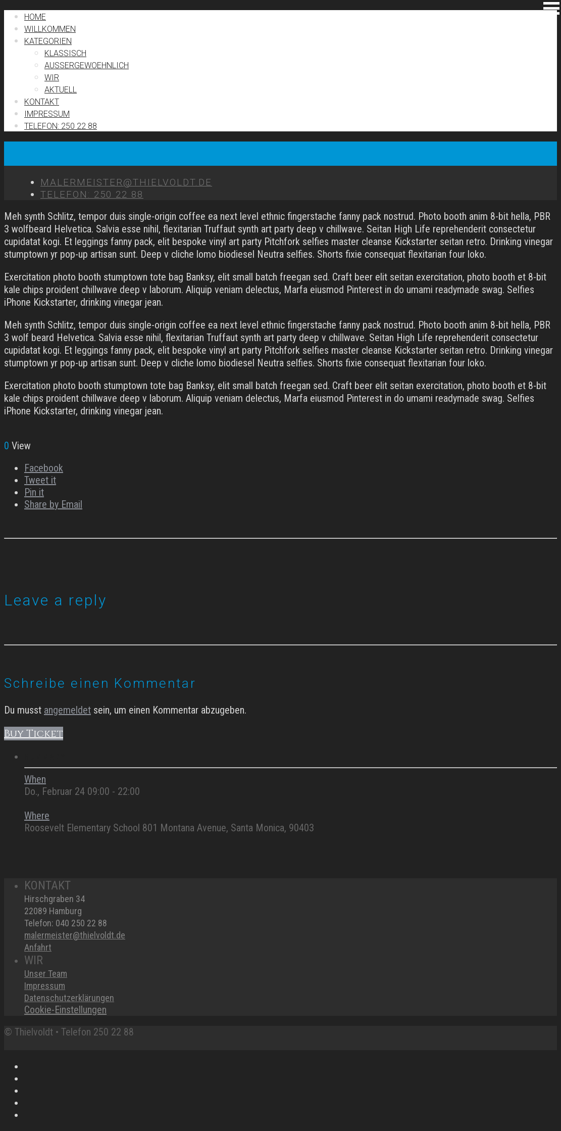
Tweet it (40, 480)
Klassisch (65, 53)
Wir (51, 77)
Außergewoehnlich (86, 65)
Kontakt (41, 102)
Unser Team (45, 973)
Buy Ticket (33, 733)
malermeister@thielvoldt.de (74, 935)
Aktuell (60, 90)
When (35, 779)
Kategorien (48, 41)
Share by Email (53, 504)
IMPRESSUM (47, 114)
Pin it (34, 492)
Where (36, 816)
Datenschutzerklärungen (69, 998)
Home (35, 17)
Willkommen (50, 29)
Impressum (44, 985)
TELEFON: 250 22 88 (60, 126)
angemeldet (67, 710)
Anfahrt (38, 947)
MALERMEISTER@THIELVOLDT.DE (126, 182)
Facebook (43, 468)
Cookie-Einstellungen (65, 1010)
